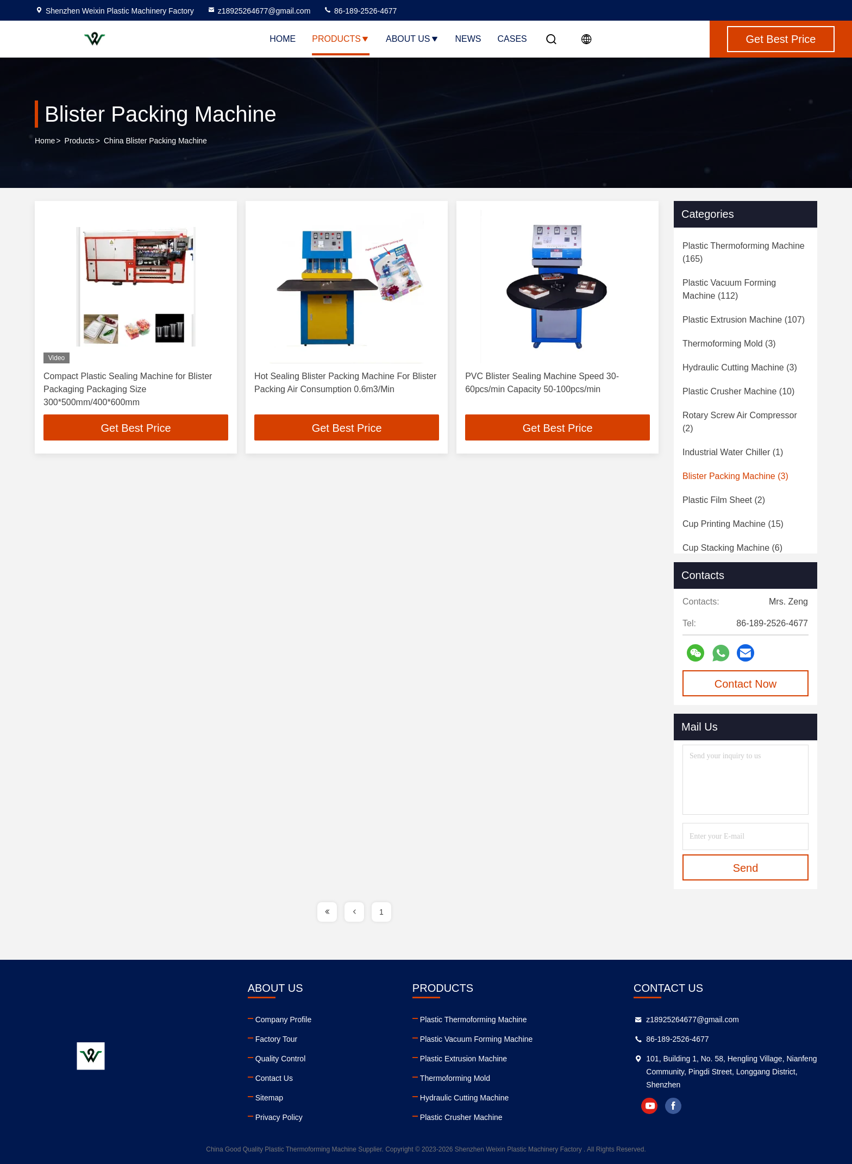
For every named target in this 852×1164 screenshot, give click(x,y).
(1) (732, 452)
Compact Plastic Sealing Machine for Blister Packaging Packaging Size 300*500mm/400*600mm (127, 389)
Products (340, 38)
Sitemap (269, 1097)
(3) (729, 343)
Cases (512, 38)
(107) (743, 319)
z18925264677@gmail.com (259, 11)
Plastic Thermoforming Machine (473, 1019)
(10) (738, 391)
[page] (327, 912)
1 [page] (381, 912)
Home (283, 38)
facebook (673, 1106)
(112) (729, 289)
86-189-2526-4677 (360, 11)
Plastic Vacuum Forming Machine (476, 1039)
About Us (412, 38)
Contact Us (274, 1078)
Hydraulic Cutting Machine (464, 1097)
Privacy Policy (279, 1117)
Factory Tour (276, 1039)
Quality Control (280, 1058)
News (468, 38)
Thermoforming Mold (455, 1078)
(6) (732, 547)
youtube (649, 1106)
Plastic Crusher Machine (461, 1117)
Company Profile (283, 1019)
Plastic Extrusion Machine (463, 1058)
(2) (739, 422)
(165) (743, 252)
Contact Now (746, 684)
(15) (733, 523)
